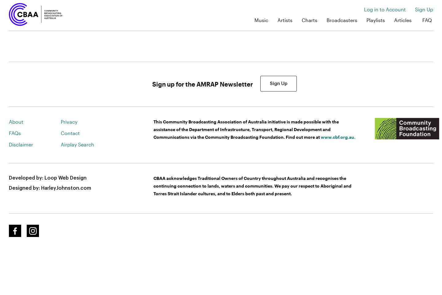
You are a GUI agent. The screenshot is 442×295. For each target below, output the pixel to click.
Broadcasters (342, 20)
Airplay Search (77, 144)
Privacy (69, 122)
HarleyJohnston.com (66, 188)
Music (261, 20)
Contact (70, 133)
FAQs (15, 133)
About (16, 122)
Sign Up (424, 9)
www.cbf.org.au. (338, 137)
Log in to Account (385, 9)
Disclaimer (21, 144)
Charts (309, 20)
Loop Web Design (66, 178)
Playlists (375, 20)
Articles (403, 20)
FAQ (427, 20)
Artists (285, 20)
